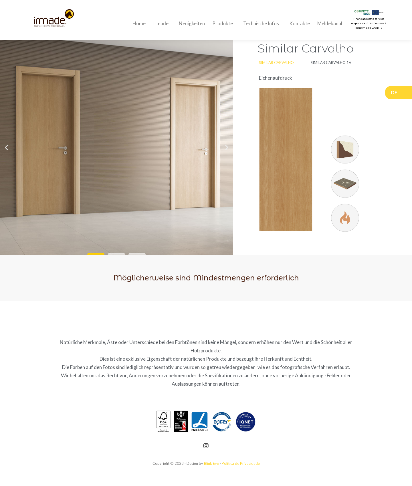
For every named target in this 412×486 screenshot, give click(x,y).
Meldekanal (329, 23)
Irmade (162, 23)
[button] (95, 254)
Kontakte (299, 23)
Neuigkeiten (192, 23)
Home (139, 23)
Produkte (224, 23)
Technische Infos (262, 23)
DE (395, 92)
